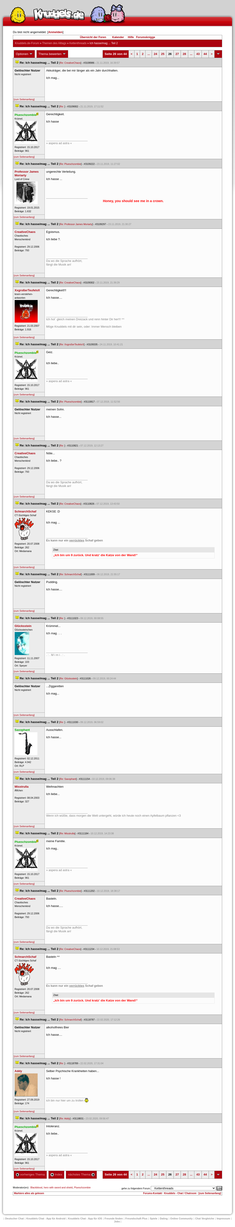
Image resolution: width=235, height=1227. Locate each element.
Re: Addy (65, 1118)
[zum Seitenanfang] (24, 99)
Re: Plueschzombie (70, 164)
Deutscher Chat (14, 1218)
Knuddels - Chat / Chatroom (180, 1193)
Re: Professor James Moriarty (76, 224)
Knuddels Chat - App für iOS (85, 1218)
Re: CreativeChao (70, 62)
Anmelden (55, 32)
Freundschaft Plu (136, 1218)
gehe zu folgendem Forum (135, 1188)
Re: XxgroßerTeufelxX (72, 344)
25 (162, 54)
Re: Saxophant (68, 779)
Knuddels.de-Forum (27, 43)
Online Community (181, 1218)
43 (197, 54)
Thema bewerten (52, 54)
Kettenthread (78, 43)
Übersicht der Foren (93, 37)
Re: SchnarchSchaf (70, 574)
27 (177, 54)
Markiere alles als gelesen (29, 1193)
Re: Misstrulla (67, 833)
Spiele (153, 1218)
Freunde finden (114, 1218)
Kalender (118, 37)
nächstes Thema (81, 1174)
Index (56, 1174)
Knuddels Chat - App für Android (46, 1218)
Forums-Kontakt (152, 1193)
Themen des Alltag (54, 43)
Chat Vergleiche (204, 1218)
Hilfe (131, 37)
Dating (164, 1218)
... (148, 54)
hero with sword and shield (58, 1187)
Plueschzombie (82, 1187)
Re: (62, 106)
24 (155, 54)
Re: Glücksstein (68, 678)
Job (117, 1221)
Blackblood (36, 1187)
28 (184, 54)
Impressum (223, 1218)
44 (205, 54)
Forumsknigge (145, 37)
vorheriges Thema (30, 1174)
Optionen (24, 54)
